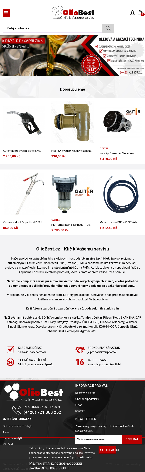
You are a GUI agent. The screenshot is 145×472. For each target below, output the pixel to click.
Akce (6, 432)
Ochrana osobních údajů (17, 426)
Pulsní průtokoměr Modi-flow (117, 153)
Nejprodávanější (12, 438)
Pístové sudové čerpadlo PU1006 (22, 222)
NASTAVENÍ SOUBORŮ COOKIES (49, 468)
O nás (78, 405)
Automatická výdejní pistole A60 (22, 150)
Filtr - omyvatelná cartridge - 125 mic (72, 224)
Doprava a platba (85, 392)
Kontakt (80, 411)
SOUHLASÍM (108, 450)
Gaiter (55, 220)
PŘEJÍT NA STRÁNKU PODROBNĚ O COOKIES (56, 463)
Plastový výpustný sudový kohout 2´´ (72, 150)
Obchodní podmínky (87, 398)
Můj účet (8, 444)
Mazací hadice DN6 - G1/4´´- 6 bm (119, 222)
